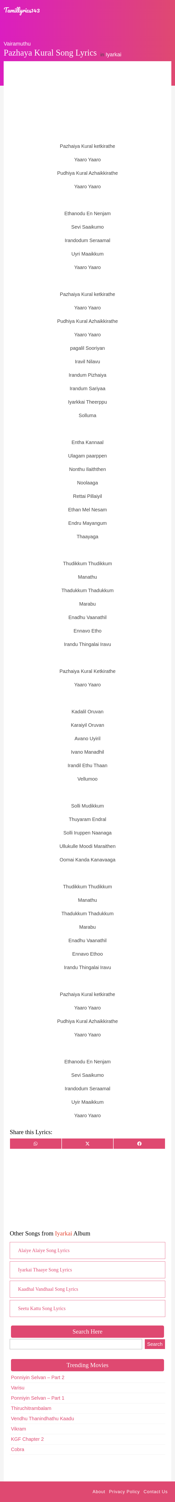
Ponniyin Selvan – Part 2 (37, 1377)
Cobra (17, 1449)
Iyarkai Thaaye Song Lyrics (45, 1269)
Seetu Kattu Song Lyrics (42, 1308)
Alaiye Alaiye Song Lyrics (44, 1250)
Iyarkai (113, 54)
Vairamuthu (17, 44)
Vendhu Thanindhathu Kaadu (42, 1418)
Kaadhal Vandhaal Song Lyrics (48, 1289)
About (99, 1491)
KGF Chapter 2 (27, 1439)
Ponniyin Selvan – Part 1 (37, 1398)
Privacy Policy (124, 1491)
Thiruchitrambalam (31, 1408)
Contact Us (156, 1491)
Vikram (18, 1429)
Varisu (17, 1387)
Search (155, 1344)
